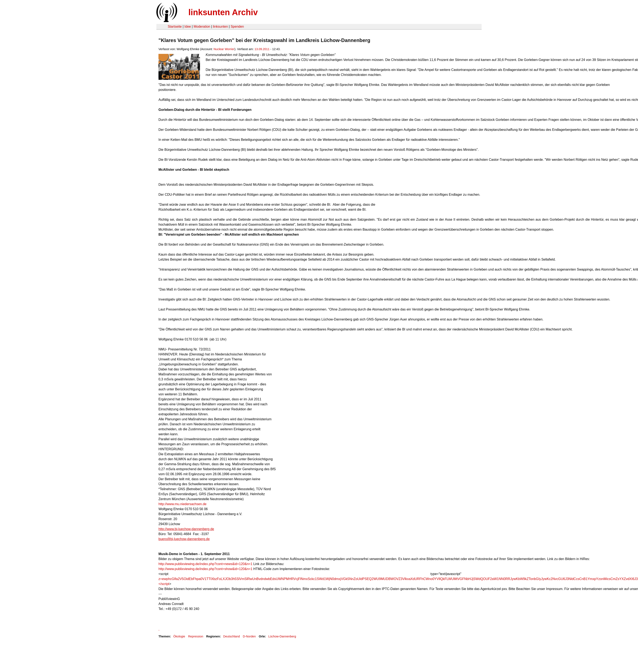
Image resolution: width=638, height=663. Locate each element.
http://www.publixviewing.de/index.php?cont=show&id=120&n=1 (205, 569)
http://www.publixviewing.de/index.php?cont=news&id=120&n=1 (205, 564)
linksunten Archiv (223, 12)
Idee (187, 26)
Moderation (202, 26)
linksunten (220, 26)
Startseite (175, 26)
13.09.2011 (262, 49)
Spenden (237, 26)
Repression (195, 636)
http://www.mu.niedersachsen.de (182, 504)
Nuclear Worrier (223, 49)
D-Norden (249, 636)
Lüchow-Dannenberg (282, 636)
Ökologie (179, 636)
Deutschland (231, 636)
